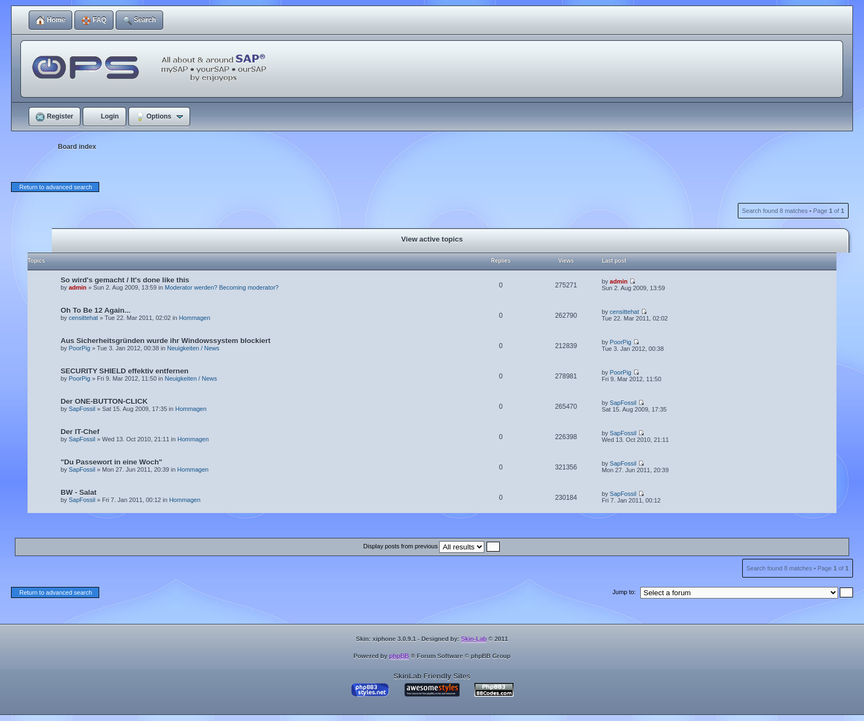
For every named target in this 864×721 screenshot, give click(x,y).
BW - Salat (78, 492)
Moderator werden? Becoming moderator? (222, 287)
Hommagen (194, 317)
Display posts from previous (431, 546)
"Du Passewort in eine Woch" (111, 462)
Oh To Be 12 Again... (96, 310)
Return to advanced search (55, 187)
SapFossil (82, 408)
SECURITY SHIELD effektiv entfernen (124, 371)
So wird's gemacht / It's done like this (125, 280)
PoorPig (79, 348)
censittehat (83, 317)
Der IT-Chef (80, 432)
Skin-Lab (474, 638)
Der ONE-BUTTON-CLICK (104, 401)
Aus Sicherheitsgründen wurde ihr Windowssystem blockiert (166, 341)
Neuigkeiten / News (193, 348)
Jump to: (624, 592)
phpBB (399, 656)
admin (78, 287)
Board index (77, 147)
